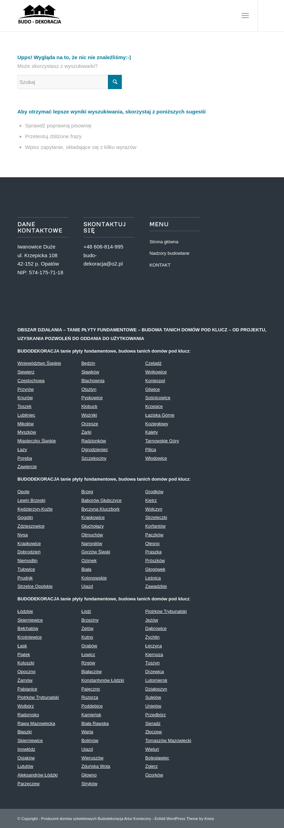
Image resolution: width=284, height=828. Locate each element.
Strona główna (163, 241)
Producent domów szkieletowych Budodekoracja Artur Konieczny (96, 819)
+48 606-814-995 (104, 247)
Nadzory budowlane (169, 253)
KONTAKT (159, 265)
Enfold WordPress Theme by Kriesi (184, 819)
